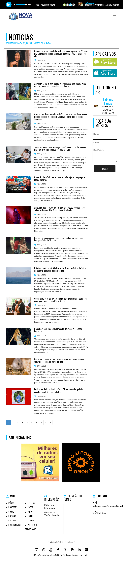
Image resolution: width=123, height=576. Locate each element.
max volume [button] (29, 5)
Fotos (30, 507)
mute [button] (15, 5)
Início (11, 502)
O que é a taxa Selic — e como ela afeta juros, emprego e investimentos (59, 178)
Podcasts (12, 507)
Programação (14, 524)
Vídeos (31, 511)
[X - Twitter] (65, 550)
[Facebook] (58, 550)
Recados (12, 520)
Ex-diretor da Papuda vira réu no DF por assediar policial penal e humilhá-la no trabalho (58, 390)
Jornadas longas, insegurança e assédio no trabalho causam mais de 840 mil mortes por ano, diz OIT (60, 148)
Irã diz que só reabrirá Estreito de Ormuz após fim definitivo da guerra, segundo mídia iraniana (60, 269)
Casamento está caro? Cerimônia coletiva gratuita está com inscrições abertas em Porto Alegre (60, 299)
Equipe (30, 516)
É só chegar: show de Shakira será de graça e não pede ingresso (58, 330)
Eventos (31, 502)
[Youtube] (51, 550)
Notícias (12, 516)
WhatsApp (101, 513)
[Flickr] (86, 550)
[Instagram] (37, 550)
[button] (114, 17)
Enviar (105, 168)
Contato (31, 520)
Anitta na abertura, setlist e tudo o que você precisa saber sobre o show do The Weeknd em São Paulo (59, 208)
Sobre (11, 511)
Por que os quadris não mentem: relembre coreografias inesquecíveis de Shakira (58, 239)
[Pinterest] (72, 550)
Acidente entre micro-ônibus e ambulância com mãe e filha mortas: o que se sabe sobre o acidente (60, 85)
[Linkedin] (79, 550)
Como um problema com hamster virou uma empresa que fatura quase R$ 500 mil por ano (59, 360)
